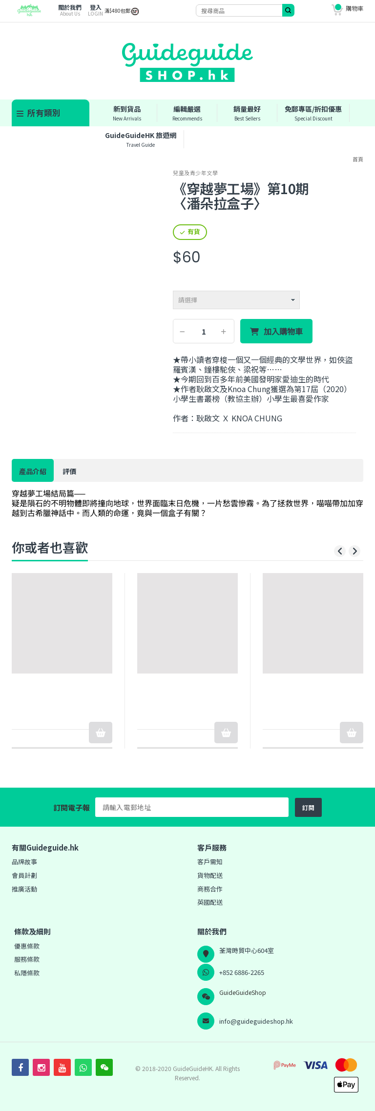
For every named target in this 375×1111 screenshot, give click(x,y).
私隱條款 (27, 972)
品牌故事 (24, 861)
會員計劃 (24, 875)
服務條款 (27, 959)
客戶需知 (210, 861)
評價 (69, 471)
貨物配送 (210, 875)
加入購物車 (283, 331)
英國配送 (210, 902)
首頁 (358, 159)
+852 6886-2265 (241, 972)
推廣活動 (24, 888)
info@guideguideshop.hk (256, 1021)
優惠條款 (27, 946)
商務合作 (210, 888)
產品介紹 (32, 471)
